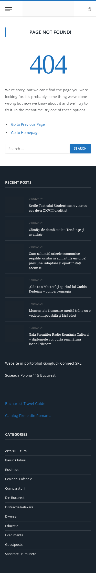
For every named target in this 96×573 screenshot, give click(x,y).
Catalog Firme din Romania (28, 415)
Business (11, 469)
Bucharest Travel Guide (25, 403)
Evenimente (14, 535)
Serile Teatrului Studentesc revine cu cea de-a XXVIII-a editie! (58, 208)
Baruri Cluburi (15, 460)
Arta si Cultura (16, 451)
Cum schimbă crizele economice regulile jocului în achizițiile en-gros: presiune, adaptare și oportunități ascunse (57, 260)
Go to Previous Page (28, 124)
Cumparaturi (15, 488)
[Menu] (8, 9)
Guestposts (14, 544)
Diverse (10, 516)
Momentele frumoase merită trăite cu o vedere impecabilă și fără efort (60, 313)
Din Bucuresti (15, 497)
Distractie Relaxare (19, 507)
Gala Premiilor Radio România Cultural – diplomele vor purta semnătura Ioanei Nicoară (59, 339)
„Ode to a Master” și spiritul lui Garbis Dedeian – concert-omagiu (58, 289)
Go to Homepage (25, 132)
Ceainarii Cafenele (18, 479)
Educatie (11, 525)
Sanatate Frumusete (20, 553)
